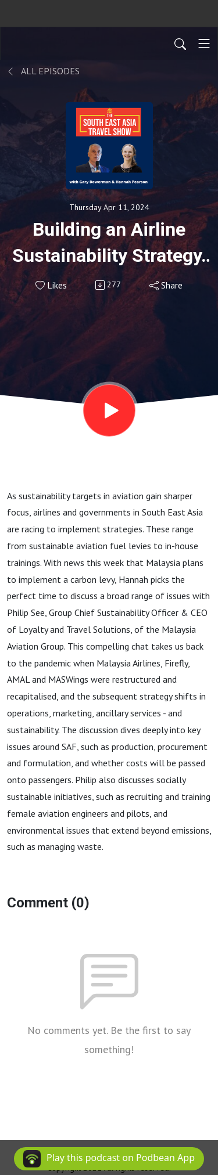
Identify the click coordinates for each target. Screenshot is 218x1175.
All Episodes (43, 71)
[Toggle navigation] (204, 44)
